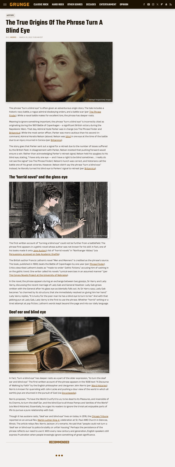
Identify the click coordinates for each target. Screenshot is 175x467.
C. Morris (12, 37)
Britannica (14, 132)
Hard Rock (58, 4)
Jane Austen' (39, 250)
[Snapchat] (166, 4)
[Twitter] (157, 4)
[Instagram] (153, 4)
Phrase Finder (97, 264)
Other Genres (75, 4)
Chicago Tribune (100, 416)
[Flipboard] (162, 4)
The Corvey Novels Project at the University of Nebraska (38, 275)
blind (68, 136)
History (10, 15)
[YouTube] (148, 4)
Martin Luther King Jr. (49, 420)
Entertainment (107, 4)
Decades (91, 4)
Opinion (124, 4)
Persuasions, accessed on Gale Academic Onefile (34, 254)
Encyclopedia (68, 392)
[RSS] (171, 4)
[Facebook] (144, 4)
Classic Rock (41, 4)
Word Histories (99, 385)
